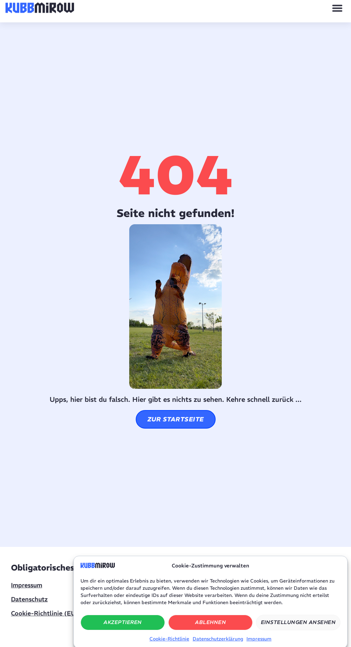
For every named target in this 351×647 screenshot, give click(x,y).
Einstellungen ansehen (298, 627)
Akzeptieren (123, 627)
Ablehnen (210, 627)
